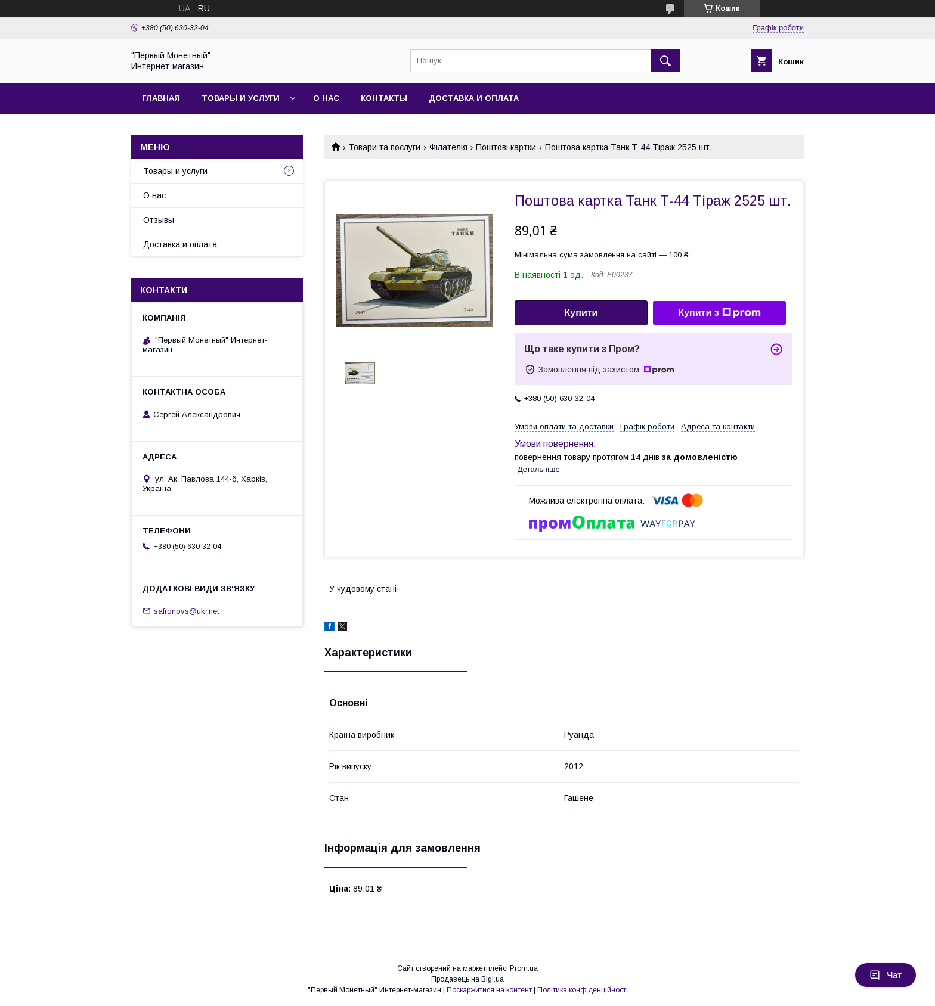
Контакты (384, 98)
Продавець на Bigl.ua (467, 979)
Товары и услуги (241, 98)
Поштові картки (506, 147)
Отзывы (158, 220)
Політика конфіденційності (582, 990)
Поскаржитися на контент (489, 990)
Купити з (719, 313)
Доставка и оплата (474, 98)
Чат (885, 975)
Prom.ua (524, 968)
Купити (581, 313)
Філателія (448, 147)
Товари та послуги (384, 147)
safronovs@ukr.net (186, 610)
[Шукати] (665, 60)
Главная (161, 98)
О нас (326, 98)
